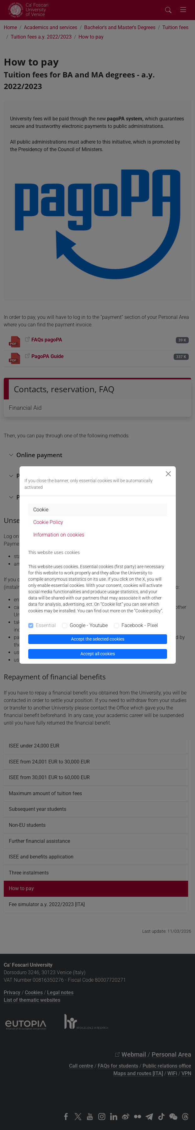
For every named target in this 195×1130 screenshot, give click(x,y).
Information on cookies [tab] (58, 535)
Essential (46, 625)
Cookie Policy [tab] (48, 522)
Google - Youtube (89, 625)
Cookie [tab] (40, 510)
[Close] (168, 474)
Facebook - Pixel (140, 625)
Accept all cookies (97, 653)
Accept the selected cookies (97, 639)
